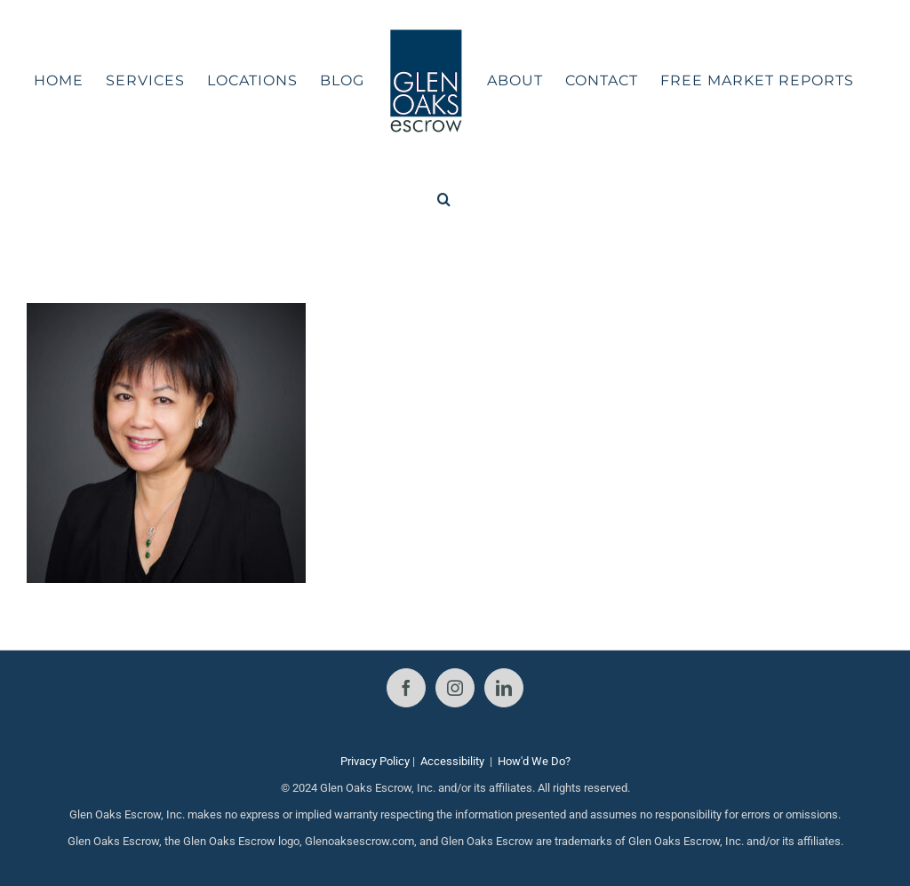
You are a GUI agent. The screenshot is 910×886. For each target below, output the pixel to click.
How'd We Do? (534, 761)
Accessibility (452, 761)
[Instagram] (455, 687)
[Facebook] (406, 687)
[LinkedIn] (503, 687)
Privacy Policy (375, 761)
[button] (444, 199)
